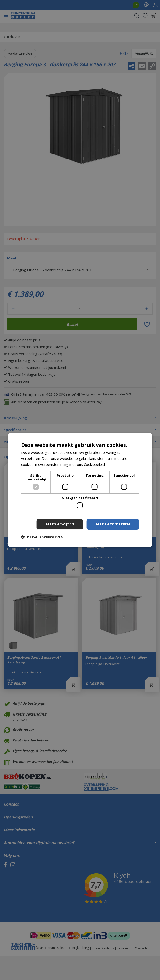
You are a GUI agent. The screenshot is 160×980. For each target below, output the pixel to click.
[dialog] (80, 490)
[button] (42, 537)
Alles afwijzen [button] (59, 524)
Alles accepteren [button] (113, 524)
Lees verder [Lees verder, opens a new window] (116, 464)
